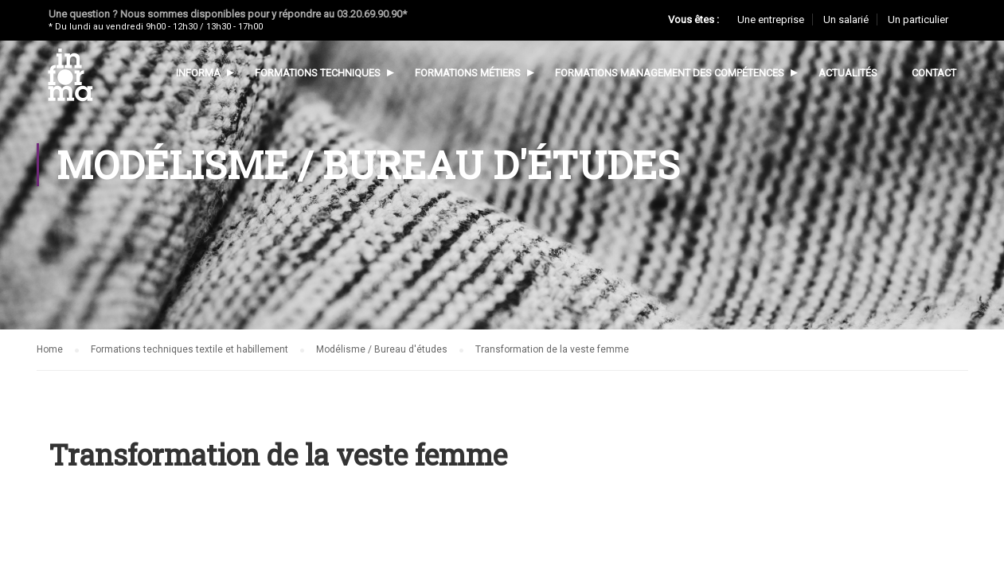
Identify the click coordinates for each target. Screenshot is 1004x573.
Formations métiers (467, 73)
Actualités (847, 73)
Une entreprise (770, 19)
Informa (197, 73)
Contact (933, 73)
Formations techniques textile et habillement (189, 349)
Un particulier (918, 19)
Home (50, 349)
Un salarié (846, 19)
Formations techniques (317, 73)
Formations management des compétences (668, 73)
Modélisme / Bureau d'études (381, 349)
